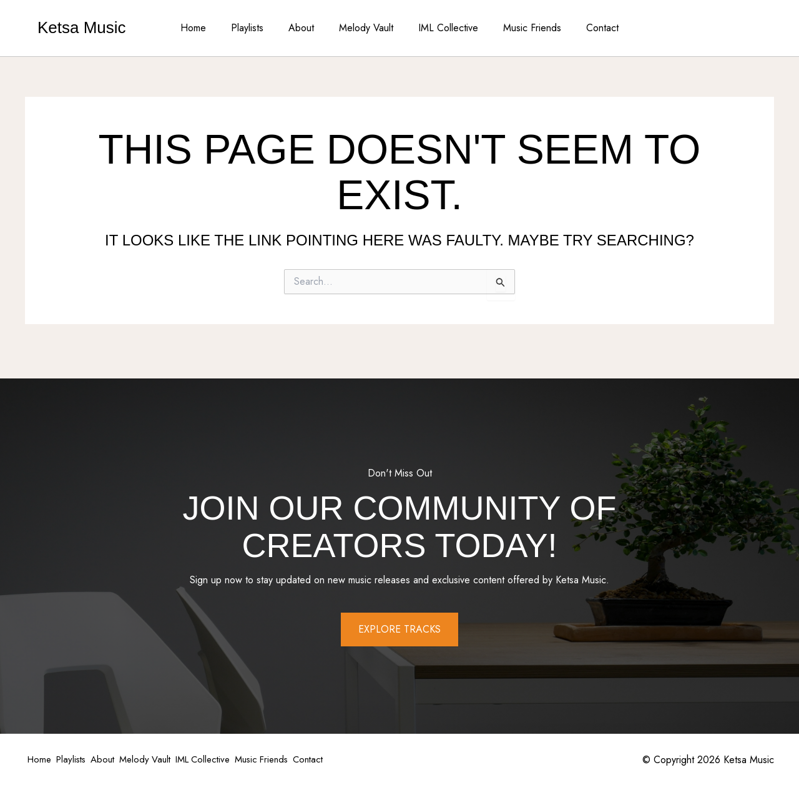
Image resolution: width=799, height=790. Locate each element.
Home (208, 28)
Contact (587, 28)
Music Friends (522, 28)
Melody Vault (366, 28)
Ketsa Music (81, 27)
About (306, 28)
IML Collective (443, 28)
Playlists (257, 28)
